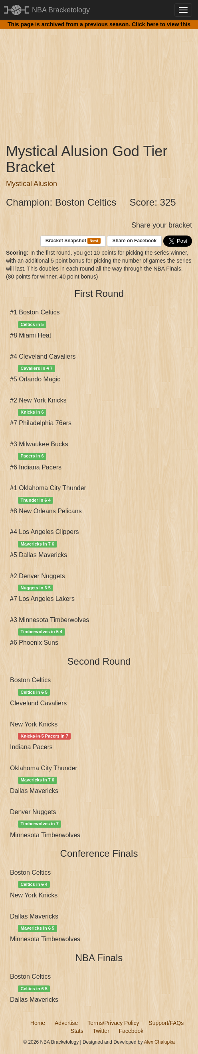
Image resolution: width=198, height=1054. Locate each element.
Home (37, 1023)
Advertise (66, 1023)
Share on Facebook (134, 240)
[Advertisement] (99, 79)
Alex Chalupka (159, 1042)
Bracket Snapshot (73, 241)
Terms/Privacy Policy (113, 1023)
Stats (77, 1031)
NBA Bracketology (61, 10)
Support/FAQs (166, 1023)
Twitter (101, 1031)
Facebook (131, 1031)
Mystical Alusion (31, 184)
